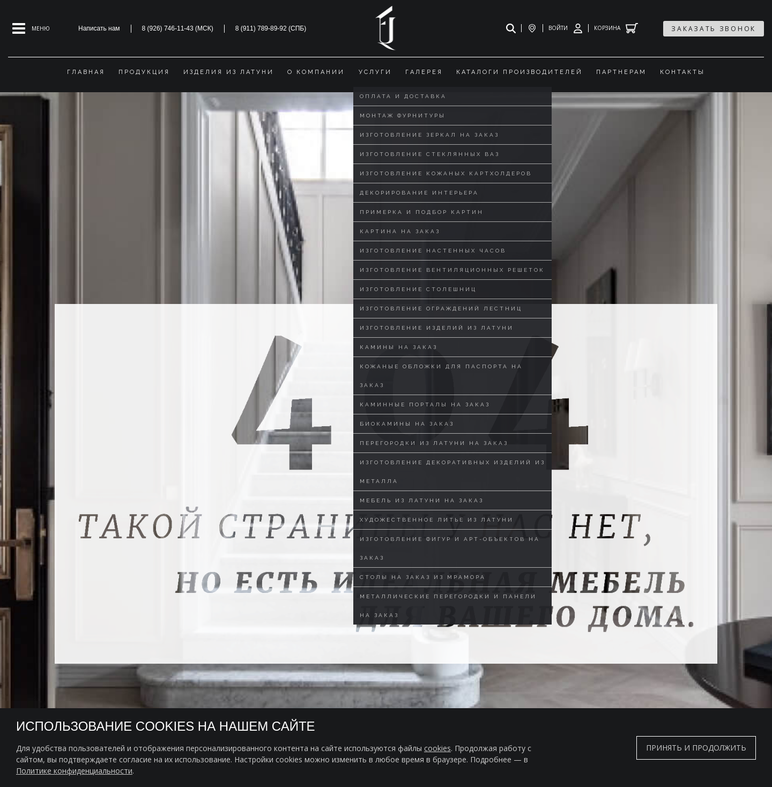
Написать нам (99, 28)
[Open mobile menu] (31, 28)
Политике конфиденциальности (74, 771)
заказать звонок (713, 28)
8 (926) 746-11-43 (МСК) (177, 28)
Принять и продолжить (696, 748)
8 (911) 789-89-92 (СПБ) (271, 28)
